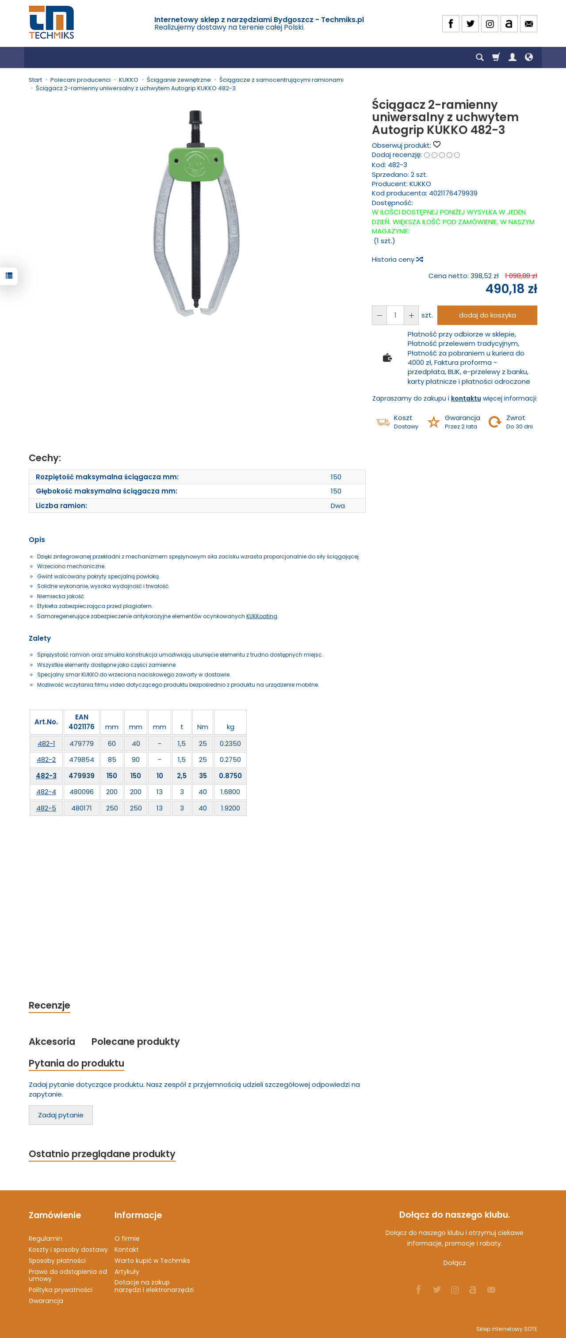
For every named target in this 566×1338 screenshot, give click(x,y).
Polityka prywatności (60, 1289)
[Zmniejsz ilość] (411, 315)
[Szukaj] (479, 57)
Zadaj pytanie (61, 1115)
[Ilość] (395, 315)
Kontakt (127, 1249)
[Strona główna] (52, 22)
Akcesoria (52, 1041)
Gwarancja (46, 1300)
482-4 (46, 791)
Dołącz (455, 1263)
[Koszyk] (496, 57)
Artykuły (127, 1271)
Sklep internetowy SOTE (506, 1329)
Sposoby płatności (57, 1260)
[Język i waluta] (528, 57)
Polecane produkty (136, 1041)
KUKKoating (261, 616)
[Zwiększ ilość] (379, 315)
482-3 (46, 775)
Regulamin (45, 1238)
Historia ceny (397, 259)
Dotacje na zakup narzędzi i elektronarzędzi (154, 1286)
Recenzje (49, 1005)
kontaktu (466, 398)
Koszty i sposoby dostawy (68, 1249)
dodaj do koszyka (487, 315)
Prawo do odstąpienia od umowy (68, 1275)
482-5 (46, 808)
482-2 (46, 759)
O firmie (127, 1238)
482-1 (46, 743)
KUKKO (420, 183)
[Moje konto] (512, 57)
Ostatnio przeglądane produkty (102, 1153)
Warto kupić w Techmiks (152, 1260)
